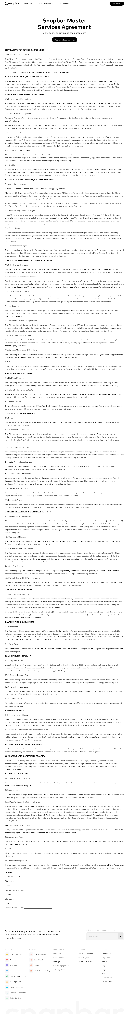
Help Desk (106, 958)
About (104, 961)
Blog (103, 965)
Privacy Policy (107, 981)
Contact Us (106, 953)
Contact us (116, 3)
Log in (104, 970)
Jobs (104, 973)
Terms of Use (107, 978)
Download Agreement (64, 39)
